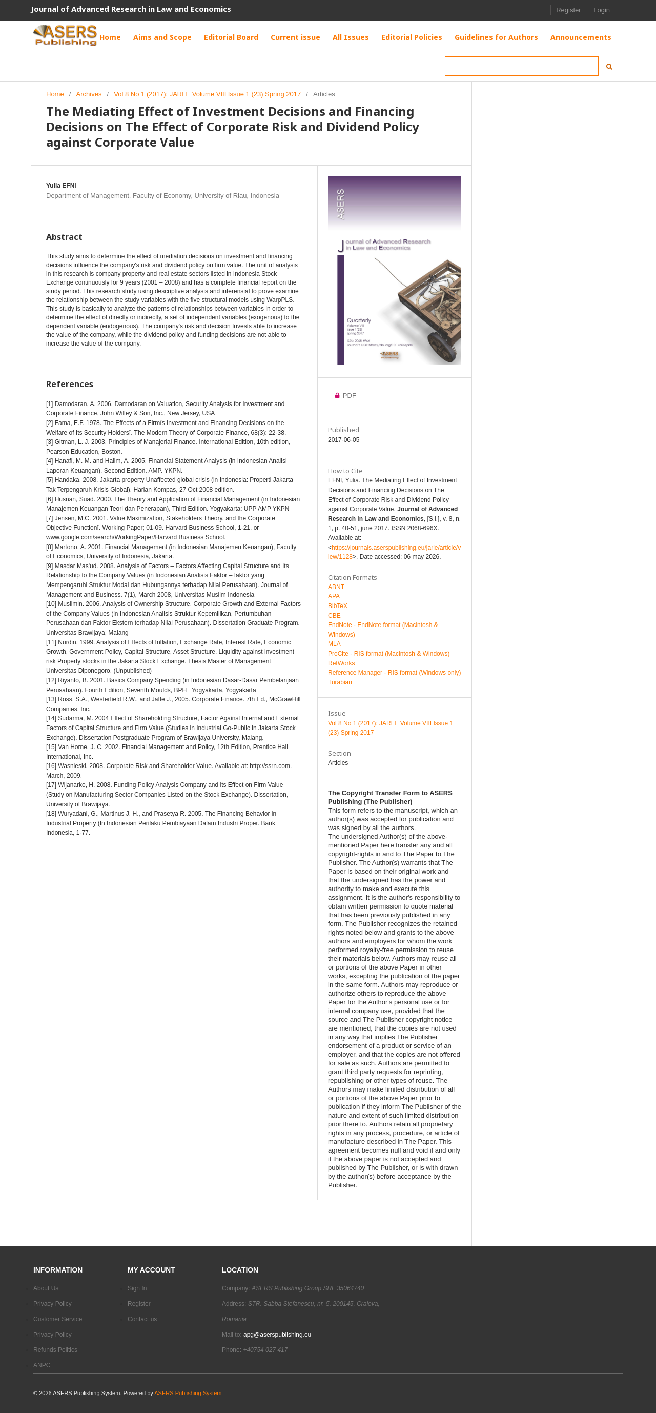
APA (334, 596)
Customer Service (57, 1319)
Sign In (137, 1288)
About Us (45, 1288)
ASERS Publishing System (187, 1393)
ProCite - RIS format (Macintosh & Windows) (388, 653)
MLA (334, 644)
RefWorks (341, 663)
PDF (348, 395)
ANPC (41, 1365)
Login (601, 10)
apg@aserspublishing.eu (277, 1334)
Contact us (142, 1319)
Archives (89, 94)
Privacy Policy (52, 1303)
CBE (334, 615)
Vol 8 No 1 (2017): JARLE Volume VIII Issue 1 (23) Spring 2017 (207, 94)
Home (55, 94)
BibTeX (337, 606)
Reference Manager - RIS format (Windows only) (394, 672)
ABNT (336, 587)
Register (568, 10)
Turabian (340, 682)
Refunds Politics (55, 1350)
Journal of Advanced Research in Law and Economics (131, 9)
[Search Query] (522, 66)
